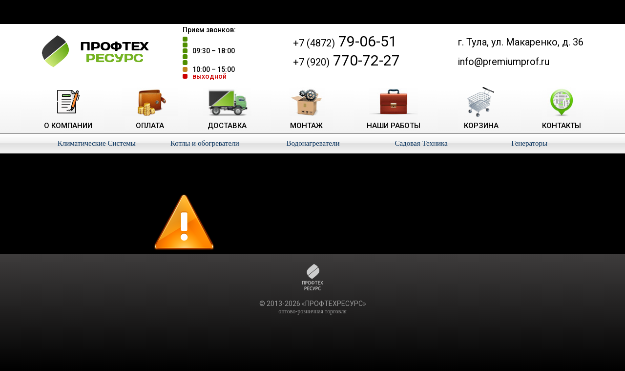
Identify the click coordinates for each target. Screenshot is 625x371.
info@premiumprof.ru (503, 61)
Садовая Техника (421, 143)
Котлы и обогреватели (204, 143)
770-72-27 (346, 60)
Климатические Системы (97, 143)
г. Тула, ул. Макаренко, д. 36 (520, 42)
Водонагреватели (312, 143)
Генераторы (529, 143)
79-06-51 (345, 41)
